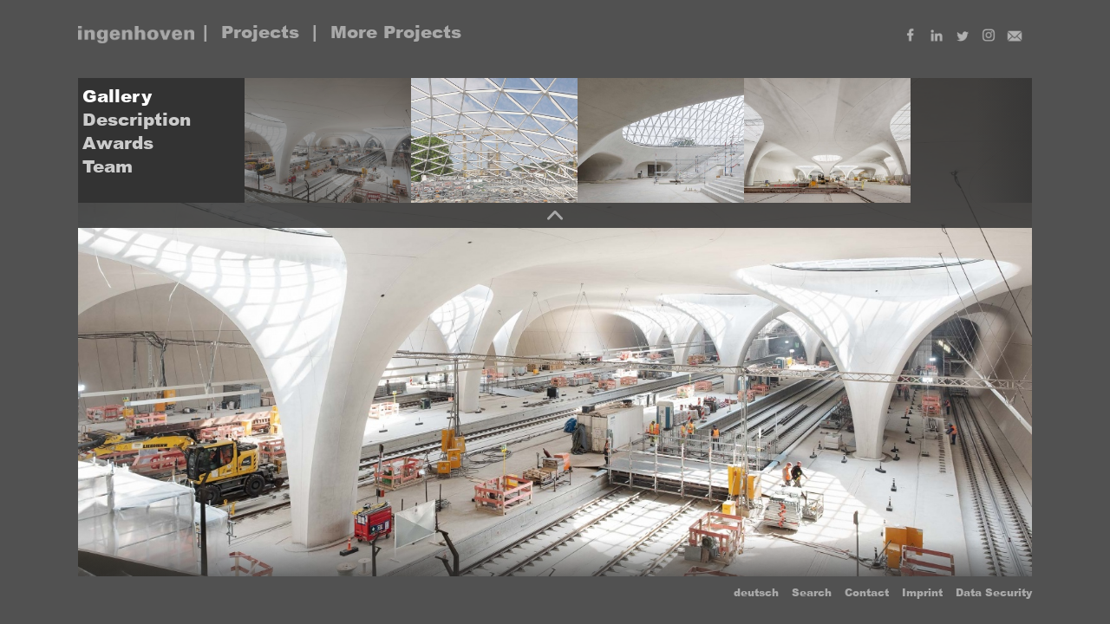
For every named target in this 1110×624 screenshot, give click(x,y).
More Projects (395, 32)
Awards (117, 143)
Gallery (117, 96)
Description (136, 119)
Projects (260, 32)
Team (107, 166)
